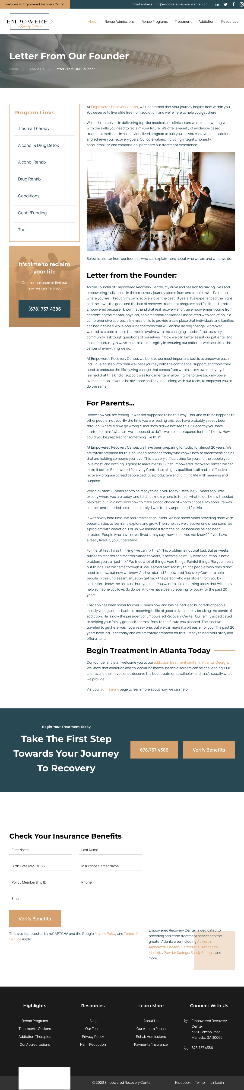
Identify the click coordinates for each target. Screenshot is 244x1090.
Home (14, 69)
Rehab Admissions (120, 21)
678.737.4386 (154, 750)
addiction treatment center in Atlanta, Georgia (191, 662)
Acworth (204, 941)
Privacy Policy (106, 933)
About (93, 21)
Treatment (183, 21)
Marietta (155, 952)
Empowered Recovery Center (114, 106)
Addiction (206, 21)
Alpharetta (157, 947)
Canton (173, 947)
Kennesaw (209, 947)
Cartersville (190, 947)
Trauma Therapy (34, 128)
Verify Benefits (209, 750)
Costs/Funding (32, 212)
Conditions (28, 196)
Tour (22, 229)
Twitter (200, 1082)
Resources (229, 21)
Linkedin (217, 1082)
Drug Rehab (29, 179)
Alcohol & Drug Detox (38, 145)
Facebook (182, 1082)
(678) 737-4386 (44, 309)
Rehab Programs (155, 21)
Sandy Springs (202, 952)
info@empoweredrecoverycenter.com (181, 4)
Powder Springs (176, 952)
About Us (36, 69)
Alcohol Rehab (32, 162)
